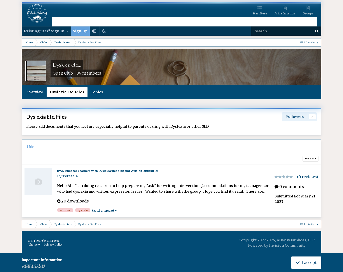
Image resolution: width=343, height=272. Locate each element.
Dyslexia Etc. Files (67, 92)
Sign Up (80, 31)
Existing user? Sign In (46, 31)
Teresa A (70, 176)
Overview (35, 92)
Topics (97, 92)
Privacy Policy (53, 244)
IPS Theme (35, 240)
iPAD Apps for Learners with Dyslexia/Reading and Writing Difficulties (108, 171)
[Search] (268, 31)
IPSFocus (53, 240)
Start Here (259, 13)
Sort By (310, 158)
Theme (34, 244)
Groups (308, 13)
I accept (306, 262)
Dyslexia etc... (67, 64)
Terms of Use (33, 265)
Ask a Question (285, 13)
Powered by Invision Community (277, 245)
